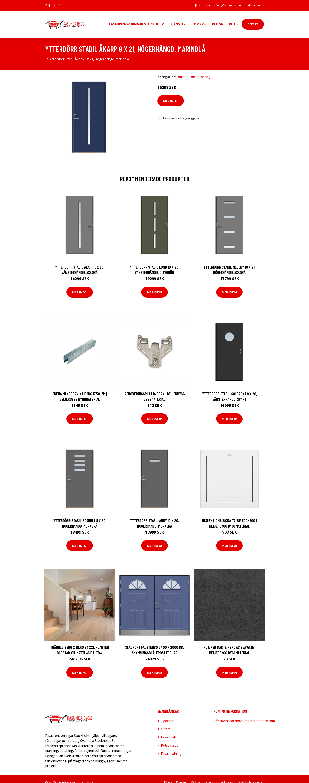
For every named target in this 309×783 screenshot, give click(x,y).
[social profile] (59, 5)
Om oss (200, 21)
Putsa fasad (169, 739)
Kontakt (182, 776)
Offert (252, 21)
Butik (234, 21)
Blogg (217, 21)
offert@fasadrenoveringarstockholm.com (234, 5)
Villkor (195, 776)
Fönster (182, 70)
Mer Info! (170, 94)
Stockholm (196, 5)
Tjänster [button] (178, 21)
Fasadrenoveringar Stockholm (136, 21)
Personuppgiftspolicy (219, 776)
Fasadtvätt (168, 731)
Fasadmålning (171, 747)
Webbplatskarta (250, 776)
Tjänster (167, 714)
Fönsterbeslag (200, 70)
